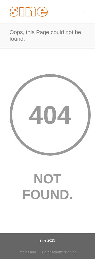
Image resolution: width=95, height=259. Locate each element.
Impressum (27, 252)
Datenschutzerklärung (59, 252)
